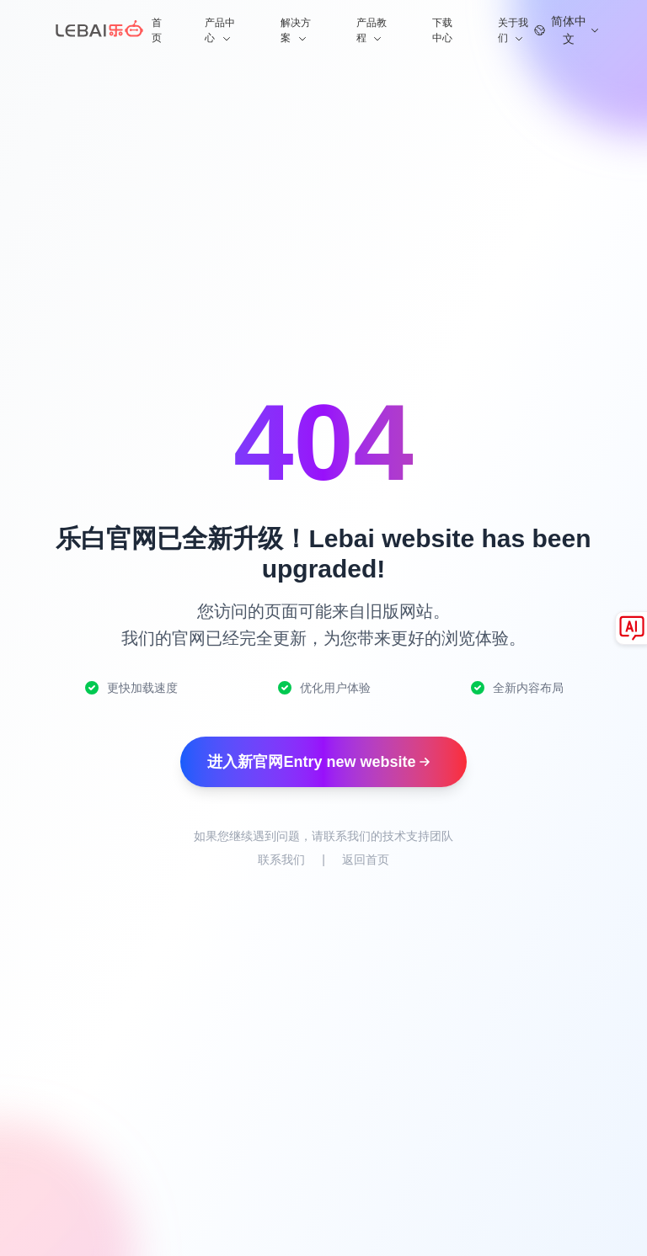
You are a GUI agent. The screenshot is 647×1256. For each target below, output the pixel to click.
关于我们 (513, 31)
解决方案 (296, 31)
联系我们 (281, 859)
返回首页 (365, 859)
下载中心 (442, 30)
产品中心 (220, 31)
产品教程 (371, 31)
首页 (157, 30)
